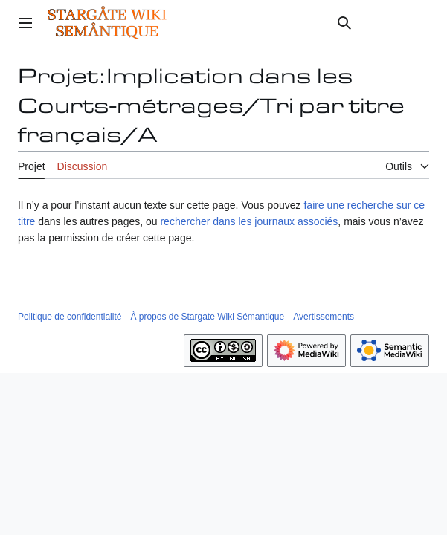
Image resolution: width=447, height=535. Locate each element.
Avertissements (323, 316)
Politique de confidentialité (69, 316)
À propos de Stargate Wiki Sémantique (207, 316)
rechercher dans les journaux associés (249, 221)
